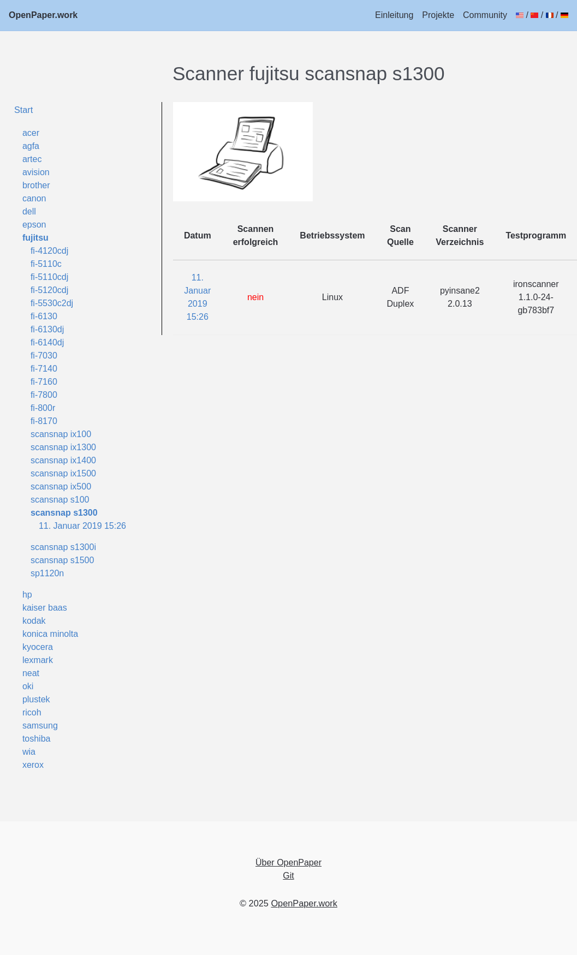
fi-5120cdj (49, 290)
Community (485, 15)
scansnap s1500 (62, 560)
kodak (34, 620)
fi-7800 (44, 394)
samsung (40, 725)
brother (36, 185)
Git (288, 875)
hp (27, 594)
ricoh (31, 712)
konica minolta (50, 633)
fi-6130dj (47, 329)
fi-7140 (44, 368)
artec (32, 159)
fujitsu (35, 237)
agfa (30, 146)
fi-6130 (44, 316)
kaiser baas (44, 607)
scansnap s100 (60, 499)
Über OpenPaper (288, 862)
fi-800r (43, 408)
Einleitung (394, 15)
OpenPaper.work (43, 15)
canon (34, 198)
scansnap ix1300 (63, 447)
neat (30, 673)
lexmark (37, 660)
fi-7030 (44, 355)
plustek (36, 699)
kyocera (37, 647)
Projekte (438, 15)
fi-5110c (46, 263)
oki (27, 686)
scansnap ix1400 (63, 460)
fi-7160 (44, 381)
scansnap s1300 (64, 512)
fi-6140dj (47, 342)
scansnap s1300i (63, 547)
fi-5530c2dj (52, 303)
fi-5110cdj (49, 277)
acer (30, 133)
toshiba (36, 738)
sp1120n (47, 573)
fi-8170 (44, 421)
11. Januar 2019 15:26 (82, 525)
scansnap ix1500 (63, 473)
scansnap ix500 (61, 486)
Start (23, 110)
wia (28, 751)
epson (34, 224)
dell (29, 211)
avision (36, 172)
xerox (33, 764)
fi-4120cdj (49, 250)
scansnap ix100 (61, 434)
